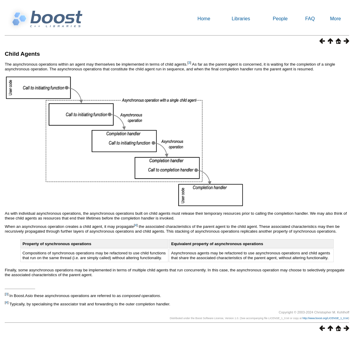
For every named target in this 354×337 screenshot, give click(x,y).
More (335, 18)
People (280, 18)
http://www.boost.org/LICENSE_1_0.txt (325, 318)
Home (204, 18)
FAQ (310, 18)
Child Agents (22, 54)
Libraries (241, 18)
